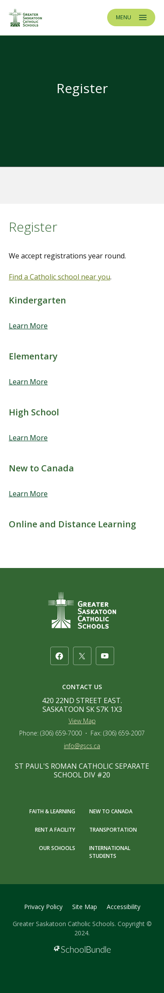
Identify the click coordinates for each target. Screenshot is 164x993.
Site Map (84, 906)
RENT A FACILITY (55, 829)
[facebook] (59, 656)
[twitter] (82, 656)
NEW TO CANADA (111, 811)
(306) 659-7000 (61, 733)
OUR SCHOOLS (57, 848)
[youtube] (105, 656)
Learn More (28, 326)
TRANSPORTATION (113, 829)
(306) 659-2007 (124, 733)
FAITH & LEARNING (52, 811)
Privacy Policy (43, 906)
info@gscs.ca (82, 746)
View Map (82, 721)
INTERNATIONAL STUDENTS (109, 852)
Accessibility (123, 906)
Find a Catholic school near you (59, 277)
